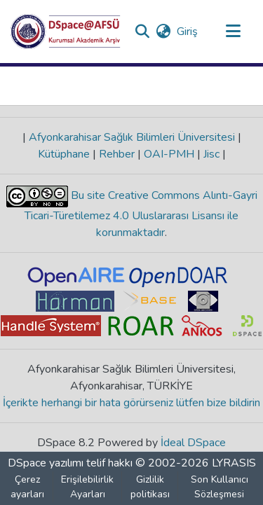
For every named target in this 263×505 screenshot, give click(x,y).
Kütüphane (65, 154)
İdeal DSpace (193, 442)
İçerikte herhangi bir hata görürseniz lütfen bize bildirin (131, 402)
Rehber (116, 154)
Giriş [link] (188, 31)
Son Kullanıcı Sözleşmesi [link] (219, 487)
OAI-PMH (169, 154)
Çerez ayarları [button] (27, 487)
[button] (66, 31)
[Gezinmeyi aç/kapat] (232, 31)
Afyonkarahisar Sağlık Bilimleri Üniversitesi (132, 137)
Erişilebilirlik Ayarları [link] (87, 487)
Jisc (211, 154)
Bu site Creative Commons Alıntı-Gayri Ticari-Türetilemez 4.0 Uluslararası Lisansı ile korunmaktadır (141, 214)
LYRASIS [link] (234, 463)
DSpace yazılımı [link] (45, 463)
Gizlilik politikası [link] (150, 487)
